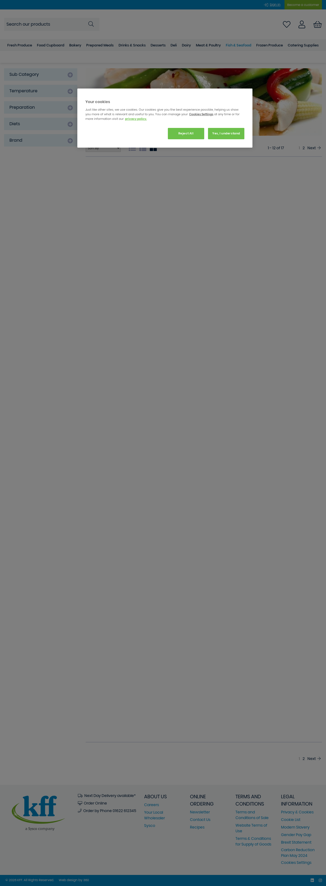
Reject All (186, 133)
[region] (164, 118)
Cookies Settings (201, 114)
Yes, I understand (226, 133)
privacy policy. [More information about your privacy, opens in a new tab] (136, 119)
